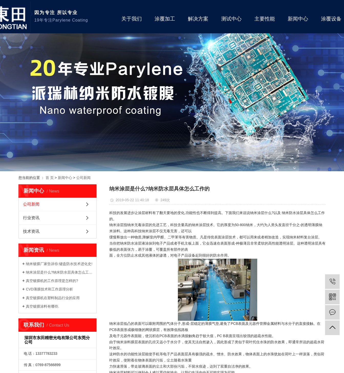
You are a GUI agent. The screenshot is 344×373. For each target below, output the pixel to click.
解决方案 (198, 19)
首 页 (50, 178)
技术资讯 (31, 231)
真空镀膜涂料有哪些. (42, 306)
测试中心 (231, 19)
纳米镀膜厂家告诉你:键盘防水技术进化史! (59, 264)
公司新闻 (83, 178)
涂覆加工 (165, 19)
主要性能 (264, 19)
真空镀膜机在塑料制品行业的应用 (53, 298)
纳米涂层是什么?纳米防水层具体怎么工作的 (59, 272)
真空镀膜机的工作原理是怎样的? (52, 281)
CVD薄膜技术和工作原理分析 (49, 289)
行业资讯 (31, 218)
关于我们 (131, 19)
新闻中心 (298, 19)
